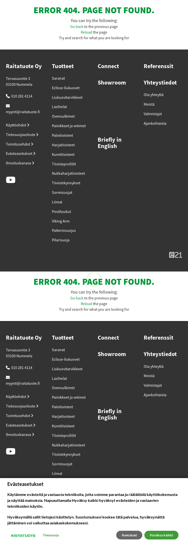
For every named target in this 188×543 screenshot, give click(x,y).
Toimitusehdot (19, 144)
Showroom (112, 82)
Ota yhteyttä (154, 94)
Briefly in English (110, 143)
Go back (76, 26)
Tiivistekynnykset (66, 183)
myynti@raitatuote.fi (23, 112)
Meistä (149, 104)
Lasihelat (59, 106)
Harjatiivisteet (63, 145)
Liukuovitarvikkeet (67, 97)
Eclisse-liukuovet (66, 88)
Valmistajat (153, 113)
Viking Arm (61, 221)
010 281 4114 (21, 96)
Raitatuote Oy (24, 66)
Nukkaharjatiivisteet (68, 173)
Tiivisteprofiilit (64, 164)
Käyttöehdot (17, 125)
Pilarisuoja (61, 240)
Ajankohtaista (155, 123)
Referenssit (158, 66)
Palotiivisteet (62, 135)
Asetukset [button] (129, 535)
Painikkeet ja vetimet (69, 125)
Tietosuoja (51, 535)
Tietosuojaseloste (22, 134)
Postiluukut (61, 211)
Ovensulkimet (63, 116)
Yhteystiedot (160, 82)
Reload (86, 32)
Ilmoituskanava (20, 163)
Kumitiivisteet (63, 154)
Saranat (58, 78)
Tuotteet (63, 66)
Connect (108, 66)
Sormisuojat (62, 192)
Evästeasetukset (20, 153)
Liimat (57, 202)
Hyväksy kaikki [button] (161, 535)
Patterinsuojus (64, 230)
